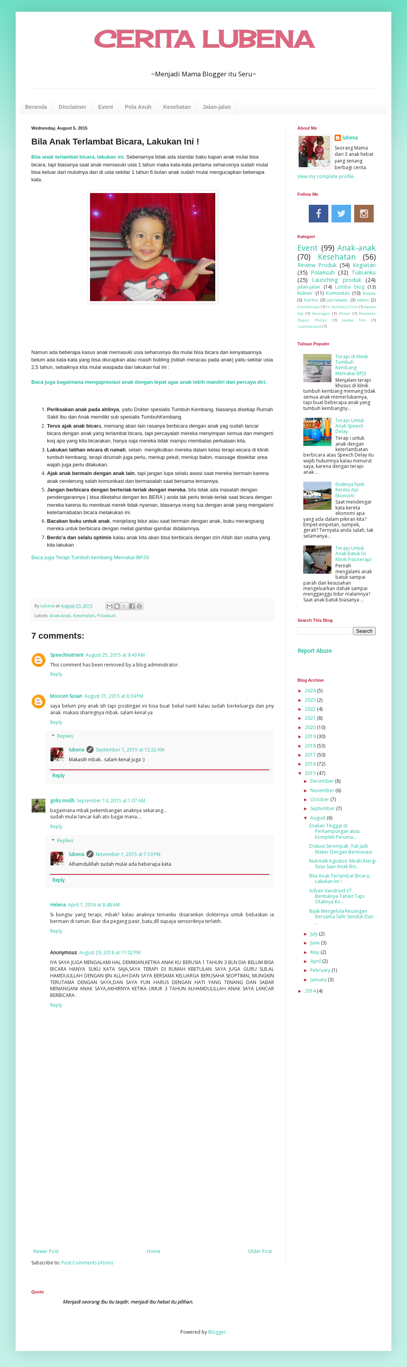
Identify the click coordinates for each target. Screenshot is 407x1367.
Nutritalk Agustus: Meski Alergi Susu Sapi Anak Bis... (342, 864)
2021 (311, 718)
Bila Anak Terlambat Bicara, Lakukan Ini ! (339, 878)
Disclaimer (72, 107)
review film (354, 320)
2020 (311, 727)
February (320, 970)
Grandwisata (308, 306)
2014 (311, 991)
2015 (311, 773)
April (316, 961)
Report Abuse (314, 650)
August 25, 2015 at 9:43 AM (115, 655)
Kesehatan (177, 107)
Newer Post (46, 1251)
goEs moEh (62, 800)
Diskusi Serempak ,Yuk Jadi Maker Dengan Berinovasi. (341, 849)
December (322, 781)
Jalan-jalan (217, 107)
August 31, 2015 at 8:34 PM (114, 696)
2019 (311, 736)
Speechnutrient (66, 655)
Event (105, 107)
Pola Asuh (138, 107)
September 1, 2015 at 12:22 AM (130, 749)
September (323, 808)
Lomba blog (349, 287)
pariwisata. (338, 300)
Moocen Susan (66, 696)
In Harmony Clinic (342, 306)
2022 (311, 709)
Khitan (344, 313)
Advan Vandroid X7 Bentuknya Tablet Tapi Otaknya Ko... (336, 896)
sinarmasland (309, 326)
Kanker (311, 300)
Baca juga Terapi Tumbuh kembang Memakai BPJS (90, 557)
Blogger (217, 1332)
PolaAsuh (106, 615)
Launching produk (336, 280)
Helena (58, 904)
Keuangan (321, 313)
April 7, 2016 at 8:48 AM (94, 904)
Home (153, 1251)
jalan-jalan (308, 287)
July (314, 933)
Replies (65, 736)
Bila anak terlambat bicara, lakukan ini (77, 157)
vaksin (363, 300)
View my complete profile (325, 176)
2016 (311, 763)
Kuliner (305, 293)
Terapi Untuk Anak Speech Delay (349, 426)
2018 (311, 745)
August (318, 817)
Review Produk (317, 265)
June (315, 942)
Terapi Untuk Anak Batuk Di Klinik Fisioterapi (353, 554)
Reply (56, 674)
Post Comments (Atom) (87, 1262)
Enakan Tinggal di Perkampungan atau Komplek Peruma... (334, 831)
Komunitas (337, 293)
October (320, 799)
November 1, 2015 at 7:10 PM (128, 854)
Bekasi (369, 293)
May (315, 952)
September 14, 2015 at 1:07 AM (111, 800)
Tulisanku (363, 272)
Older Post (260, 1251)
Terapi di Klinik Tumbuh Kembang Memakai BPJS (351, 365)
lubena (76, 749)
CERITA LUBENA (203, 39)
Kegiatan (364, 265)
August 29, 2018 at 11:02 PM (109, 952)
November (322, 790)
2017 (311, 754)
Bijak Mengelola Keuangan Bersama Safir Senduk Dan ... (341, 917)
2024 (311, 690)
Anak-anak (60, 615)
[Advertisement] (152, 1184)
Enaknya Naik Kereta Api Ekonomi (349, 490)
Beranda (36, 107)
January (319, 979)
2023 (311, 700)
